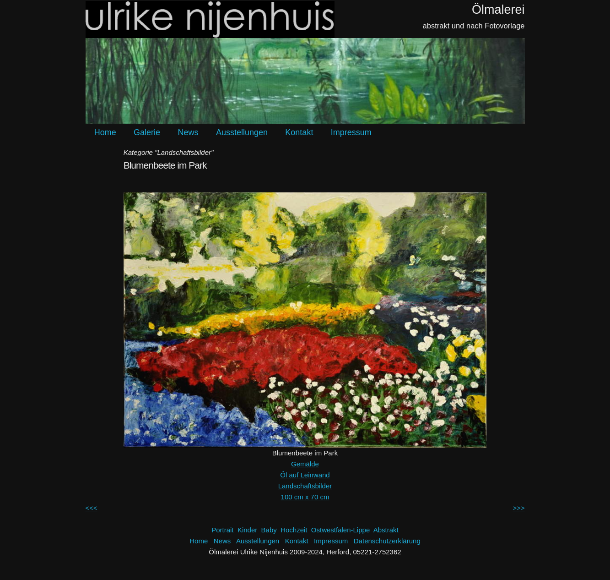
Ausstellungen (242, 132)
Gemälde (305, 464)
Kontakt (299, 132)
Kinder (247, 530)
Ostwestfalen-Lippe (340, 530)
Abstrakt (386, 530)
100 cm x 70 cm (305, 497)
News (188, 132)
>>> (518, 508)
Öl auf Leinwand (304, 475)
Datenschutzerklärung (387, 541)
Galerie (147, 132)
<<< (91, 508)
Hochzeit (294, 530)
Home (105, 132)
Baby (269, 530)
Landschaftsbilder (305, 486)
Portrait (222, 530)
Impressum (351, 132)
